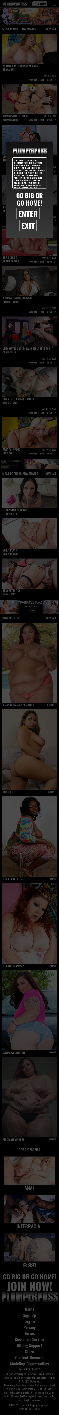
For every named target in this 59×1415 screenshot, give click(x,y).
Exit (28, 225)
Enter (28, 213)
